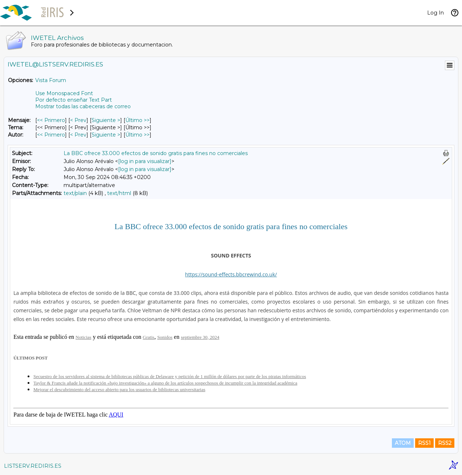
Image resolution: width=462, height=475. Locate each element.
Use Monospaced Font (64, 93)
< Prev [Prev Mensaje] (78, 120)
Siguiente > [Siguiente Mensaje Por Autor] (106, 134)
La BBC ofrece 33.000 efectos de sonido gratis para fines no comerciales (156, 153)
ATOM (403, 443)
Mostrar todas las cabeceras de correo (83, 106)
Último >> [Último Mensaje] (137, 120)
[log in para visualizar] (144, 161)
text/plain (75, 193)
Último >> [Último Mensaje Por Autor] (137, 134)
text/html (119, 193)
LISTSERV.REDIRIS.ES (32, 466)
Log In (435, 12)
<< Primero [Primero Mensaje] (51, 120)
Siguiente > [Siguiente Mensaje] (106, 120)
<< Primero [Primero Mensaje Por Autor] (51, 134)
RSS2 (444, 443)
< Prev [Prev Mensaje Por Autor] (78, 134)
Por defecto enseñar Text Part (73, 100)
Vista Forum (50, 80)
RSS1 (424, 443)
